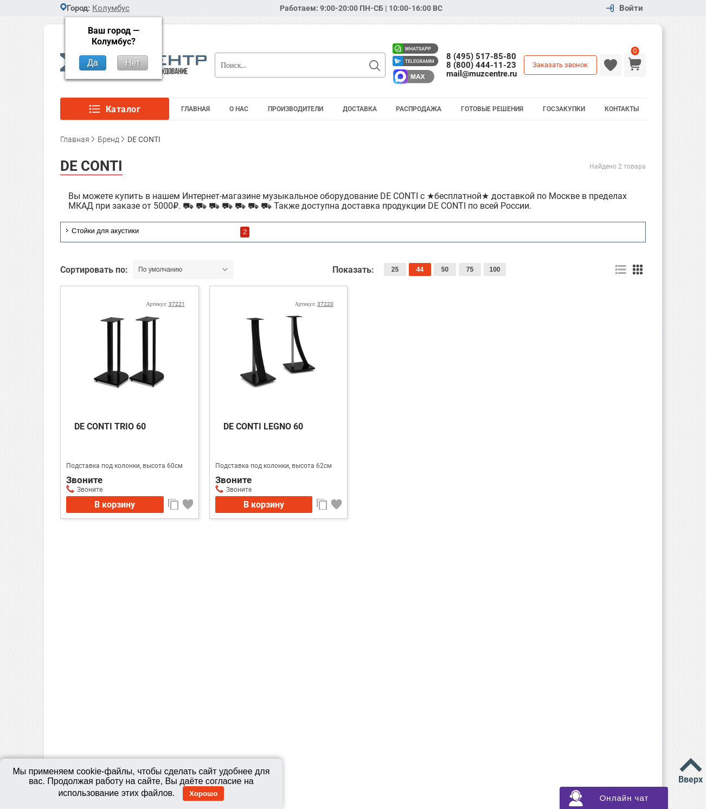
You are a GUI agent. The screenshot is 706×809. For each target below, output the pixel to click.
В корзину (114, 504)
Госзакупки (564, 109)
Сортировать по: (95, 270)
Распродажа (418, 109)
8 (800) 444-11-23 (481, 65)
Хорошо (203, 793)
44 (419, 269)
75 (469, 269)
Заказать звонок (560, 65)
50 (444, 269)
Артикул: (165, 304)
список (620, 269)
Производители (295, 109)
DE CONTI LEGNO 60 (263, 426)
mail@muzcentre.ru (481, 73)
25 (395, 269)
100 (494, 269)
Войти (631, 8)
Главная (195, 109)
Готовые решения (492, 109)
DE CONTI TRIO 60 (110, 426)
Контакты (622, 109)
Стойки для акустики (105, 231)
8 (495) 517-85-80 (481, 56)
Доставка (360, 109)
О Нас (238, 109)
